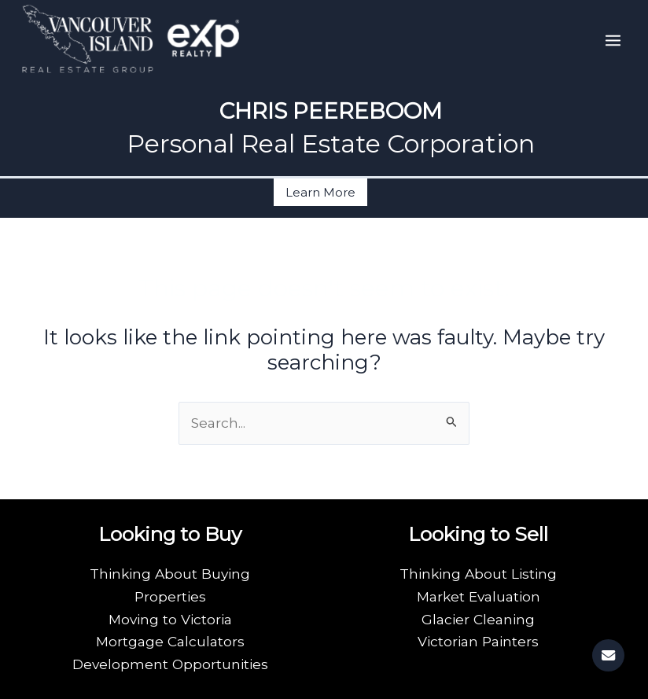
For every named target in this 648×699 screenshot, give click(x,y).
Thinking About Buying (170, 573)
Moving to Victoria (170, 619)
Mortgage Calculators (170, 641)
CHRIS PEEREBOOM (330, 110)
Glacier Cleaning (478, 619)
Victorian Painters (478, 641)
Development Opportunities (170, 664)
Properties (170, 596)
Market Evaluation (478, 596)
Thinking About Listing (478, 573)
